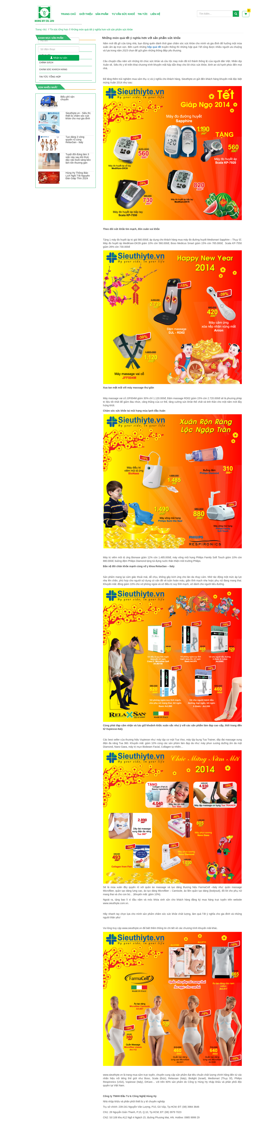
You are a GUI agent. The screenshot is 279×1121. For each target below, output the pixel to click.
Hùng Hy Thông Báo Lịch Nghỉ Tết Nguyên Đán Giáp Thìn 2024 (78, 175)
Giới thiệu (86, 14)
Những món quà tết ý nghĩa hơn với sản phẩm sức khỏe (102, 29)
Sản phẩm (101, 14)
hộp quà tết (154, 47)
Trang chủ (68, 14)
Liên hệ (155, 14)
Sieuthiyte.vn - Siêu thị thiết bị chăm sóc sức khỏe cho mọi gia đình (78, 116)
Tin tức (143, 14)
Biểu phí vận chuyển (67, 98)
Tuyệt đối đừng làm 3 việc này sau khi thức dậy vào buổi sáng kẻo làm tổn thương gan (78, 158)
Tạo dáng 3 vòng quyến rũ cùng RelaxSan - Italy (75, 139)
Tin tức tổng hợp (50, 77)
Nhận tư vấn (58, 57)
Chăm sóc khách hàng (53, 69)
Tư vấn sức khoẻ (123, 14)
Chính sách (46, 62)
